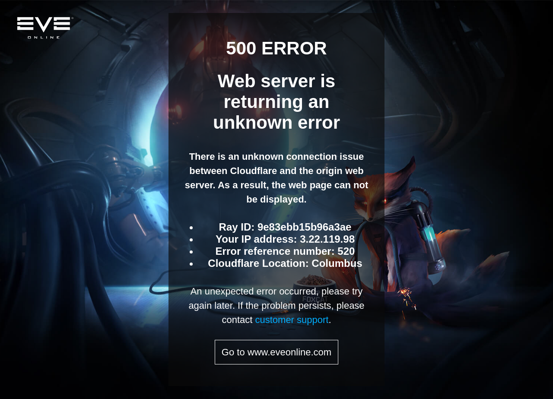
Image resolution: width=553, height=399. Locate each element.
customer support (291, 319)
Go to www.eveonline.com (276, 352)
